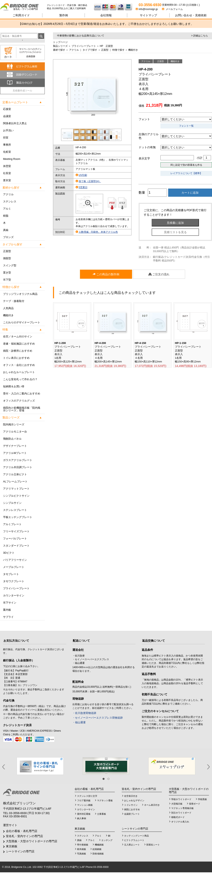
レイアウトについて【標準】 (186, 173)
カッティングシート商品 (136, 835)
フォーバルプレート (15, 538)
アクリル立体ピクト (15, 474)
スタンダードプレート (16, 545)
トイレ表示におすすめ (16, 357)
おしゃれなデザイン (134, 800)
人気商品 (8, 308)
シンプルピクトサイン (16, 495)
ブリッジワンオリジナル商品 (20, 293)
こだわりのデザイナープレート (21, 322)
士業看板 (101, 814)
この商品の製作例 (106, 274)
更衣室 (7, 180)
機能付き (8, 315)
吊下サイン (9, 602)
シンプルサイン (12, 502)
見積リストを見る (175, 232)
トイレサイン (131, 805)
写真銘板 (81, 853)
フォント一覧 (186, 125)
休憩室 (7, 166)
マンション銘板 (85, 805)
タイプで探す (90, 49)
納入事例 (81, 818)
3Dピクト (8, 552)
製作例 (63, 15)
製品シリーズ (60, 46)
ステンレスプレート (15, 510)
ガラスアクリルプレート (17, 460)
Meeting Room (11, 158)
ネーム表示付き (152, 805)
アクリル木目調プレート (17, 467)
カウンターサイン (13, 595)
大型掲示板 (176, 803)
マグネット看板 (105, 800)
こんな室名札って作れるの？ (20, 379)
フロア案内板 (84, 800)
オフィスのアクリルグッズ (19, 400)
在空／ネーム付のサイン (17, 336)
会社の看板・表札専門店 (21, 831)
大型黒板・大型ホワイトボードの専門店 (31, 841)
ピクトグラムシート (134, 840)
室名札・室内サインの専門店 (24, 836)
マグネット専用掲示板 (182, 808)
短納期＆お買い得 (13, 386)
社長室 (7, 173)
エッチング (107, 840)
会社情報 (106, 15)
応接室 (7, 109)
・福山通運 (79, 722)
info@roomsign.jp (147, 9)
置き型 (7, 272)
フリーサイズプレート (16, 531)
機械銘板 (99, 844)
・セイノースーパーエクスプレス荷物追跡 (97, 717)
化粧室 (7, 151)
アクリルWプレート (15, 452)
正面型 (7, 251)
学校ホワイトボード (181, 799)
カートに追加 (190, 192)
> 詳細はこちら (199, 35)
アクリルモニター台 (15, 431)
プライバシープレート (16, 588)
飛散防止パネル (12, 438)
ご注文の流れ (159, 274)
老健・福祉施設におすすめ (19, 343)
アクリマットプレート (16, 488)
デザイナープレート (15, 445)
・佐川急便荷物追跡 (84, 713)
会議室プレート (132, 814)
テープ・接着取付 (13, 301)
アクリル (8, 194)
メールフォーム (172, 9)
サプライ (8, 616)
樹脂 (5, 215)
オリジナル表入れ (180, 821)
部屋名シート (153, 844)
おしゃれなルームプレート (19, 372)
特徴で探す (118, 49)
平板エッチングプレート (17, 517)
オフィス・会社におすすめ (19, 365)
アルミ (7, 208)
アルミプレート (12, 524)
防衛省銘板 (98, 853)
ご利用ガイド (21, 15)
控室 (5, 137)
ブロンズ (8, 237)
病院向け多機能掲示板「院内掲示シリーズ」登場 (21, 409)
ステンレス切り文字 (87, 796)
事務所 (7, 144)
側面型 (7, 258)
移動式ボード (178, 817)
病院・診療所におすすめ (17, 350)
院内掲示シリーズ (13, 424)
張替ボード (194, 803)
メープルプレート (13, 567)
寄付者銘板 (82, 844)
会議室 (7, 116)
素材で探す (59, 49)
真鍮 (5, 230)
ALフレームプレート (15, 481)
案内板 (7, 609)
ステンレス (9, 201)
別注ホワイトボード (181, 812)
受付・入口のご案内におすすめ (21, 393)
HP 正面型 (106, 46)
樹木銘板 (81, 849)
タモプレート (11, 574)
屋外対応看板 (84, 814)
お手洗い (8, 130)
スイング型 (9, 265)
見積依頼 (190, 15)
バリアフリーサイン (15, 559)
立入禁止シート (132, 844)
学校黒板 (202, 799)
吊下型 (7, 279)
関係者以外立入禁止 (15, 123)
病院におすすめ (132, 809)
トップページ (60, 42)
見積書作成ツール (22, 90)
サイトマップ (148, 15)
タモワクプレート (13, 581)
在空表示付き (131, 796)
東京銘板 (11, 846)
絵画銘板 (97, 849)
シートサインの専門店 (20, 851)
